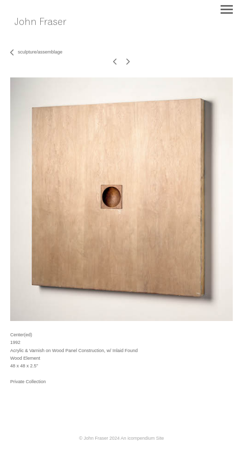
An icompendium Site (142, 438)
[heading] (47, 33)
